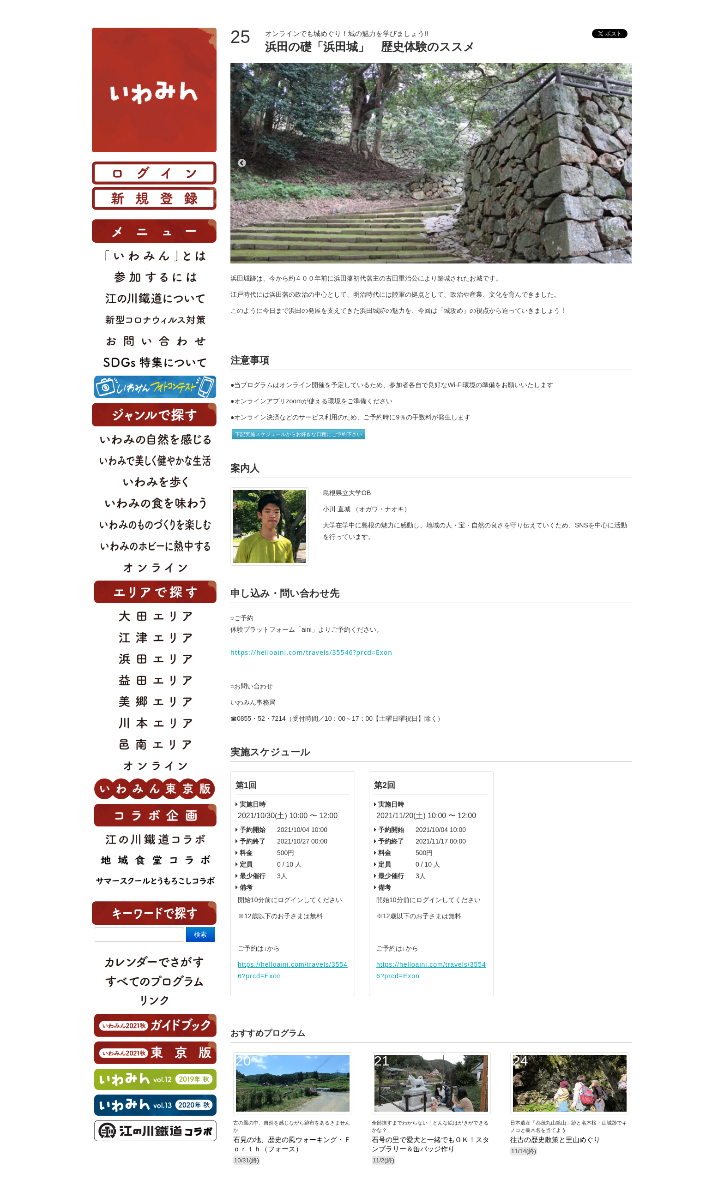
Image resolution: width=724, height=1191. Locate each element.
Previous (242, 163)
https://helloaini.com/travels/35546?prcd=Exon (311, 652)
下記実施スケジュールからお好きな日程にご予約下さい (298, 434)
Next (620, 163)
